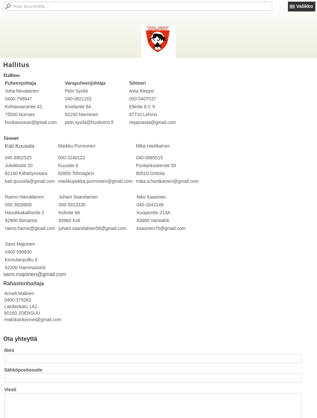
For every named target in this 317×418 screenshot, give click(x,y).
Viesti (10, 389)
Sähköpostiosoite (23, 370)
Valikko (304, 6)
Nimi (9, 350)
